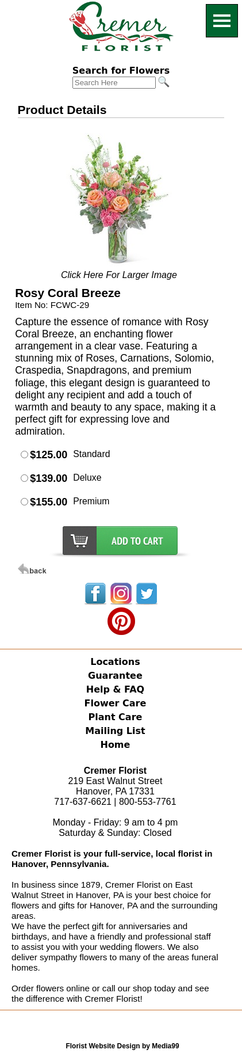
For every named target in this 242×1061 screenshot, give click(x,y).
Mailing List (115, 730)
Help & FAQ (115, 689)
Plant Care (115, 717)
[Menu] (221, 21)
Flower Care (115, 703)
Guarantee (115, 675)
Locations (115, 661)
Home (115, 744)
